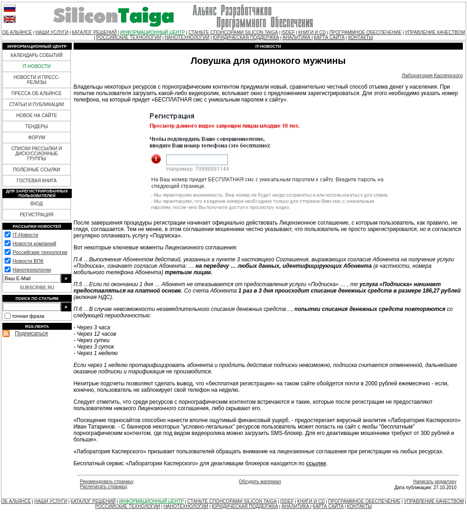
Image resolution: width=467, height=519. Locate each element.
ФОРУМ (36, 137)
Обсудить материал (260, 481)
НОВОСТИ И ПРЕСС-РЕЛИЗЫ (36, 80)
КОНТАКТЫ (360, 37)
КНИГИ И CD (312, 32)
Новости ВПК (27, 261)
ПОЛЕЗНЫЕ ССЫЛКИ (36, 169)
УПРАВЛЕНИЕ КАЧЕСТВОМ (435, 32)
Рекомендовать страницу (107, 481)
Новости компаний (34, 243)
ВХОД (36, 203)
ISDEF (287, 32)
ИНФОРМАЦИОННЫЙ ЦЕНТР (152, 32)
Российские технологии (39, 252)
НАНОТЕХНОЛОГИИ (187, 37)
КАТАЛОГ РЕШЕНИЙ (94, 32)
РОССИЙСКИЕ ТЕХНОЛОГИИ (128, 37)
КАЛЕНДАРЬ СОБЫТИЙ (37, 55)
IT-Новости (25, 234)
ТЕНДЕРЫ (36, 126)
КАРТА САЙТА (329, 37)
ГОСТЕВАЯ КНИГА (37, 180)
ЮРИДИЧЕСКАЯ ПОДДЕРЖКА (246, 37)
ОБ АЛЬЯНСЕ (17, 32)
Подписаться (31, 333)
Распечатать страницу (103, 486)
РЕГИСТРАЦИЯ (36, 214)
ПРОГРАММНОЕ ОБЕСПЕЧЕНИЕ (365, 32)
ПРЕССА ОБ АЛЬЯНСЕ (37, 93)
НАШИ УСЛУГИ (52, 32)
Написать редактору (434, 481)
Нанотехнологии (31, 269)
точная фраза (28, 316)
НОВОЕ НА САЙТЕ (36, 115)
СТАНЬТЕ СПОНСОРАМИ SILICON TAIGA (233, 32)
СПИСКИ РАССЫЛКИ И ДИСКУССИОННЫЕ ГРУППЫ (37, 153)
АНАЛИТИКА (297, 37)
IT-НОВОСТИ (37, 66)
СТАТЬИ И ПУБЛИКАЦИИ (36, 104)
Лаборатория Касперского (432, 75)
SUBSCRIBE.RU (37, 287)
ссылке (316, 463)
